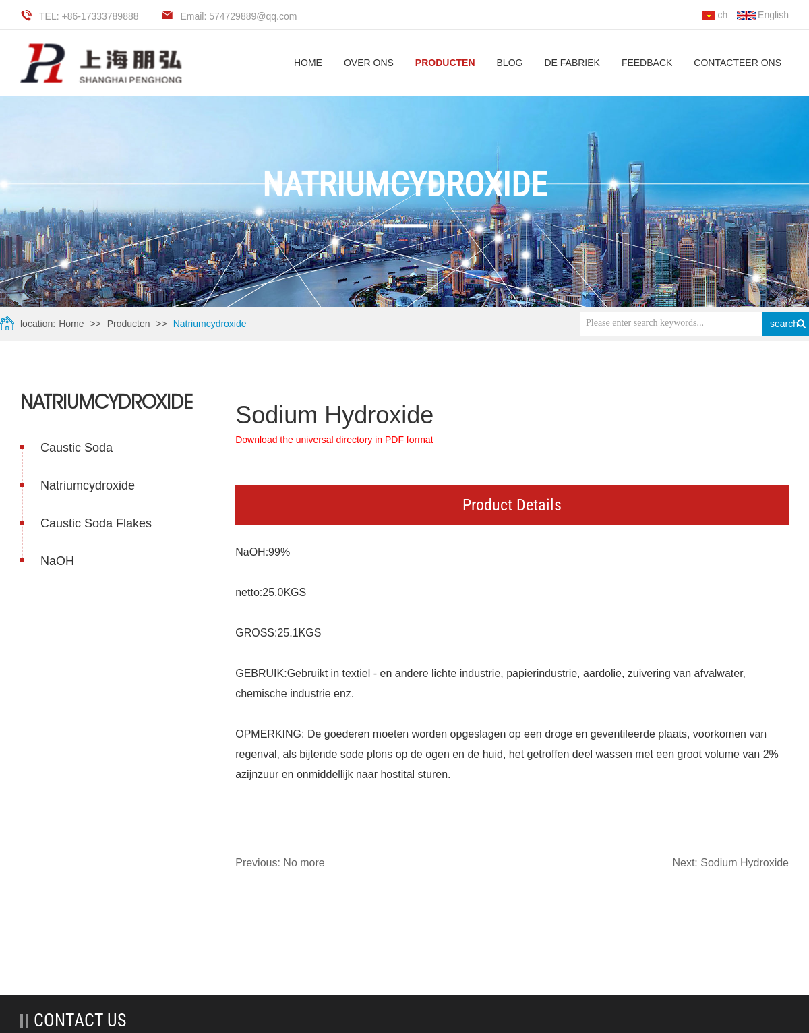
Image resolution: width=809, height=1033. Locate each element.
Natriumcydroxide (209, 323)
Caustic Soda (76, 447)
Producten (445, 62)
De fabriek (571, 62)
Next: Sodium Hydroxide (730, 862)
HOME (308, 62)
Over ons (369, 62)
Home (71, 323)
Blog (510, 62)
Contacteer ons (737, 62)
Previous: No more (280, 862)
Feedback (647, 62)
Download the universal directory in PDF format (334, 439)
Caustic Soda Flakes (96, 522)
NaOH (57, 560)
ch (714, 14)
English (763, 14)
